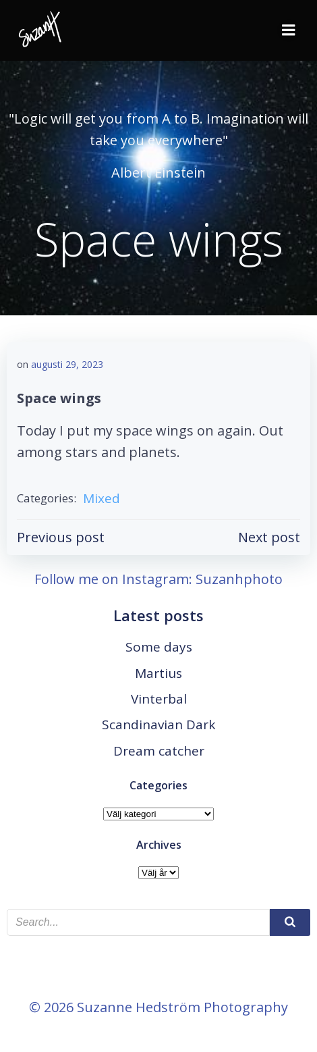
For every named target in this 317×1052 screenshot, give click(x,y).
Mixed (101, 498)
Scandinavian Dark (158, 724)
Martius (158, 673)
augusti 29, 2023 (67, 364)
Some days (158, 647)
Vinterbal (159, 699)
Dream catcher (158, 751)
